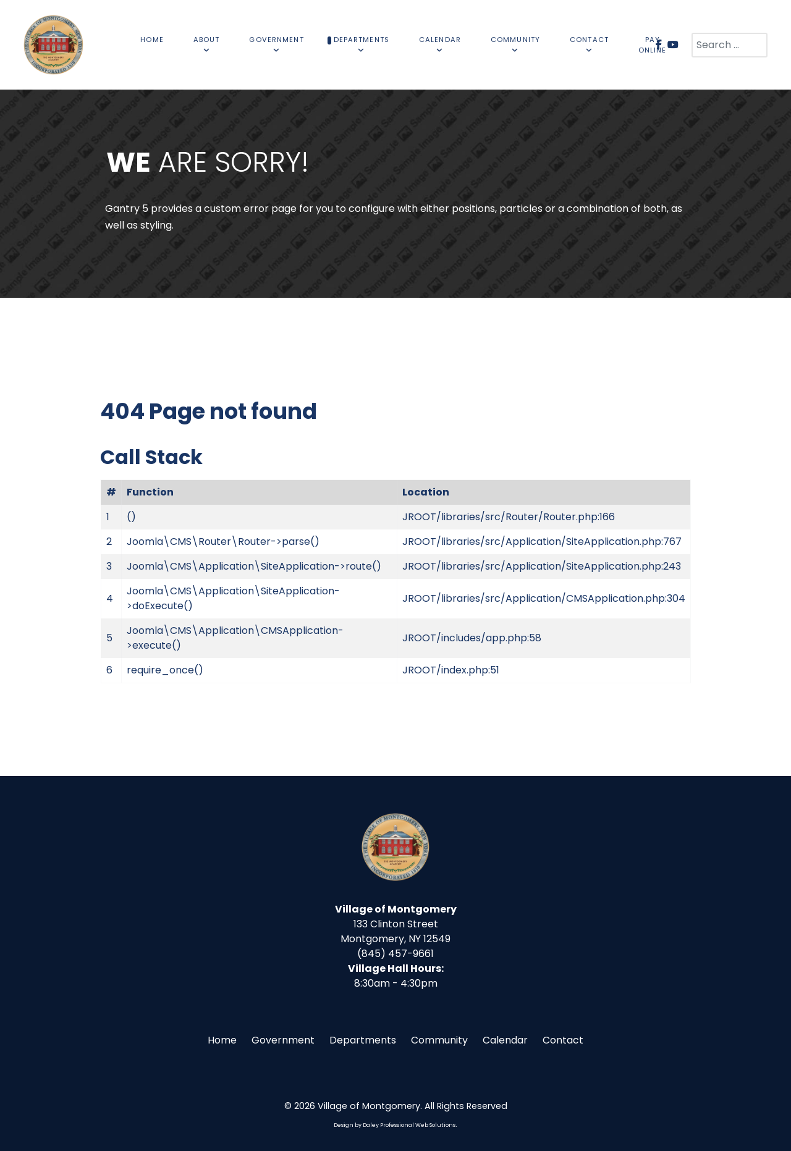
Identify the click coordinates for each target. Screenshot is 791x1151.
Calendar (505, 1040)
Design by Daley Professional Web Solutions (394, 1125)
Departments (362, 1040)
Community (439, 1040)
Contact (563, 1040)
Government (283, 1040)
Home (222, 1040)
